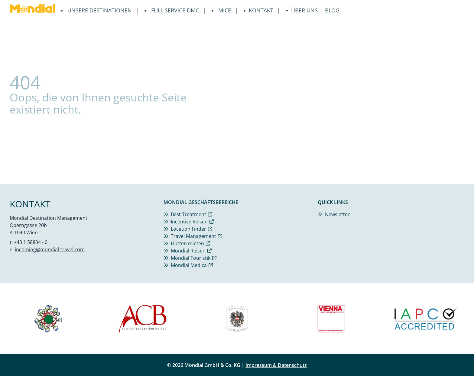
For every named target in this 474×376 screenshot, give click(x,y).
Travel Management (193, 236)
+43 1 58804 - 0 (30, 242)
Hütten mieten (187, 243)
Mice (221, 10)
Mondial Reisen (188, 250)
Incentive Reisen (189, 221)
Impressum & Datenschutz (276, 365)
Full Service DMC (172, 10)
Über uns (301, 10)
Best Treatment (188, 214)
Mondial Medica (189, 265)
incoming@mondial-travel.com (50, 249)
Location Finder (188, 229)
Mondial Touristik (190, 258)
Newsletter (337, 214)
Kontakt (258, 10)
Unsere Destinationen (96, 10)
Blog (332, 10)
